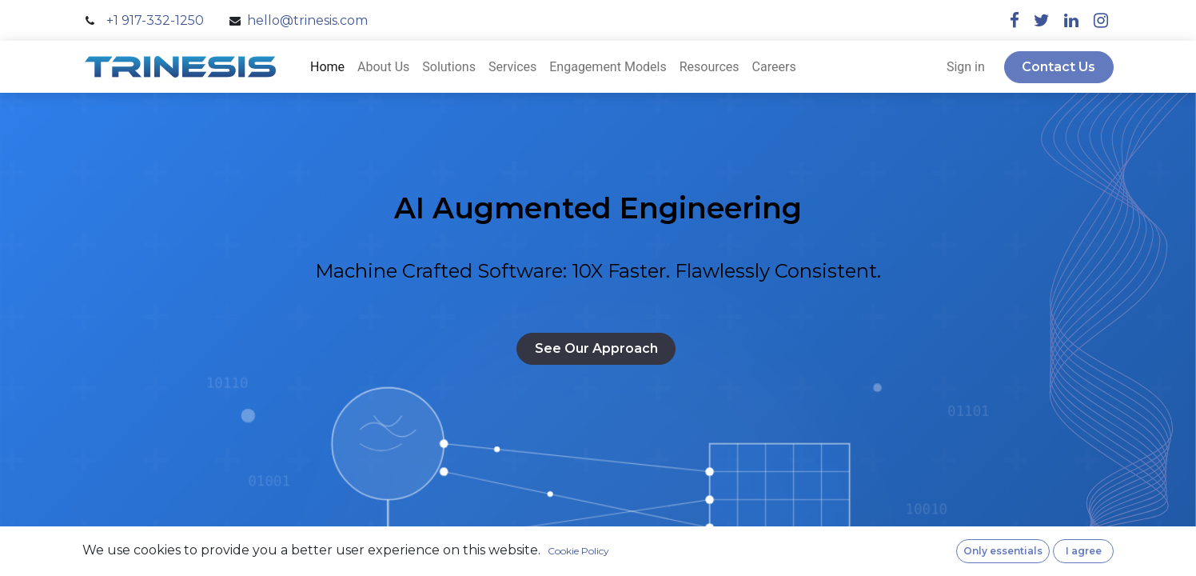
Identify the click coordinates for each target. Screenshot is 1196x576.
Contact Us (1058, 66)
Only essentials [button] (1003, 551)
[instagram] (1100, 20)
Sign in (966, 66)
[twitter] (1042, 20)
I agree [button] (1084, 551)
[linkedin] (1071, 20)
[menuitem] (327, 67)
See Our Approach (596, 348)
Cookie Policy (578, 551)
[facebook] (1015, 20)
